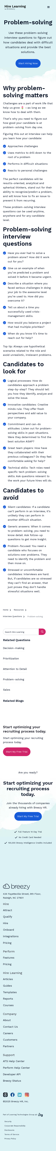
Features (8, 957)
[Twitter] (5, 1094)
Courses (8, 1005)
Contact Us (10, 1026)
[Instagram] (26, 1094)
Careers (8, 1033)
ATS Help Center (13, 1061)
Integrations (11, 936)
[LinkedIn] (19, 1094)
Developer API (12, 1074)
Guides (7, 985)
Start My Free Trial (16, 751)
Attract (7, 910)
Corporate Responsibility (14, 1126)
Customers (10, 1039)
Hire (5, 923)
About (7, 1020)
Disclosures (9, 1130)
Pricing (7, 942)
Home (5, 610)
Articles (8, 979)
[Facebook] (12, 1094)
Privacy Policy (10, 1139)
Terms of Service (11, 1134)
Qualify (7, 916)
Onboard (8, 929)
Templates (10, 992)
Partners (8, 1046)
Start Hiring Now (28, 63)
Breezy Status (12, 1080)
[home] (16, 7)
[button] (48, 7)
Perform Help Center (16, 1067)
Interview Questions (12, 616)
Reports (8, 998)
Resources (19, 610)
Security (7, 1122)
